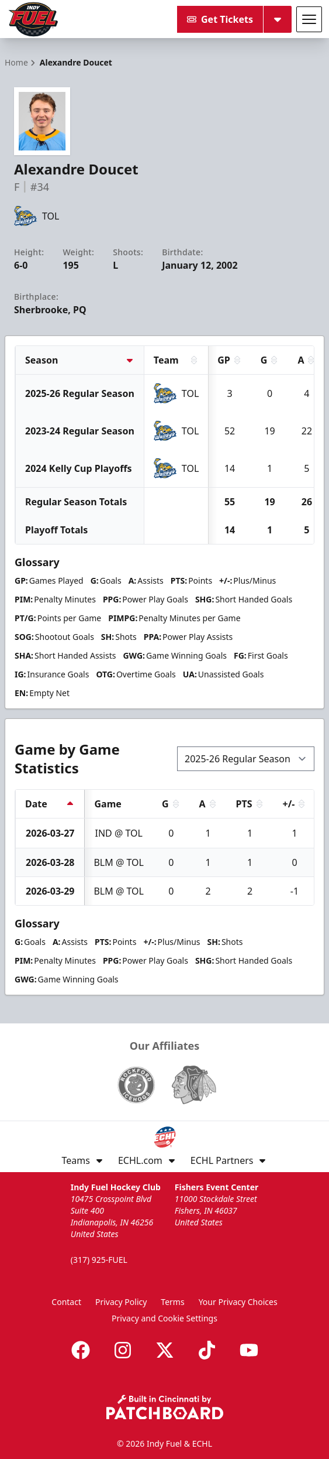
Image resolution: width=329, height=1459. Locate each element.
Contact (66, 1301)
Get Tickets (220, 19)
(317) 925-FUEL (99, 1259)
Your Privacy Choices (238, 1301)
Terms (172, 1301)
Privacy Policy (121, 1301)
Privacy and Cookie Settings (164, 1318)
